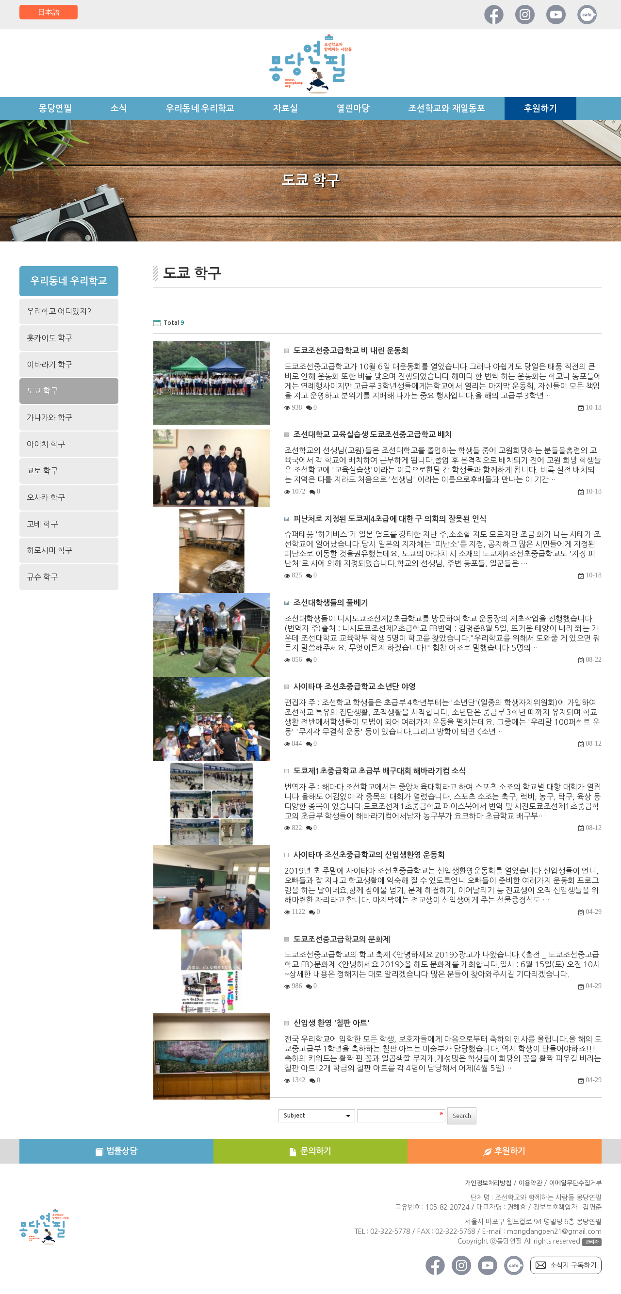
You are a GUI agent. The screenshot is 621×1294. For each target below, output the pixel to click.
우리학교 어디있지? (59, 311)
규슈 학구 (42, 577)
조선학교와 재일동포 (447, 108)
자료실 (285, 108)
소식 (119, 108)
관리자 (591, 1246)
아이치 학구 (46, 444)
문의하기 (310, 1153)
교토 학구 (42, 471)
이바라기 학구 (49, 364)
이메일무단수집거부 (573, 1187)
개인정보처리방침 (480, 1187)
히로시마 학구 (49, 550)
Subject (294, 1115)
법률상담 (116, 1153)
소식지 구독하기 (569, 1270)
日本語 (48, 12)
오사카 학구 (46, 497)
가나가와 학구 (49, 417)
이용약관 (525, 1187)
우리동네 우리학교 (200, 108)
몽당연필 (55, 108)
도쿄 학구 (42, 391)
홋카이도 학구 (49, 338)
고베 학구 (42, 524)
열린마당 (353, 108)
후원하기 (540, 108)
